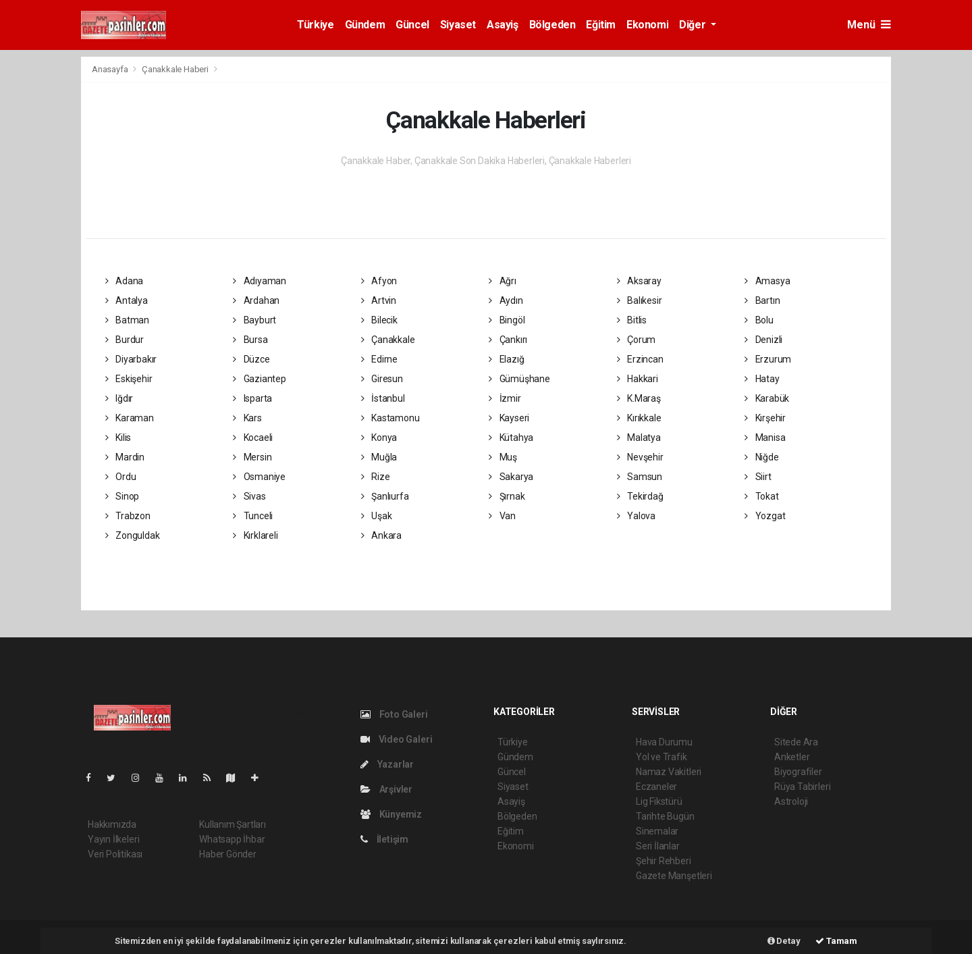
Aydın (506, 300)
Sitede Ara (796, 742)
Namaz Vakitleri (668, 771)
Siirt (758, 476)
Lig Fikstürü (659, 801)
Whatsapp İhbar (232, 839)
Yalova (636, 515)
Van (502, 515)
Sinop (122, 496)
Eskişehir (129, 378)
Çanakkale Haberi (175, 69)
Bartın (762, 300)
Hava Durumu (664, 742)
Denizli (763, 339)
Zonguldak (132, 535)
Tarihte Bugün (665, 816)
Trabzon (128, 515)
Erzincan (640, 359)
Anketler (791, 756)
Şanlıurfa (385, 496)
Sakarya (511, 476)
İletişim (384, 839)
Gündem (365, 24)
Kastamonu (390, 418)
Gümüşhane (519, 378)
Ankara (381, 535)
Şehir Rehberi (663, 860)
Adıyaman (259, 280)
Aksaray (639, 280)
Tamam (836, 941)
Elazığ (506, 359)
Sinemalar (657, 831)
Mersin (252, 457)
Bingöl (506, 320)
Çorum (636, 339)
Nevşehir (640, 457)
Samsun (639, 476)
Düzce (251, 359)
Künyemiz (391, 814)
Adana (124, 280)
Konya (379, 437)
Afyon (379, 280)
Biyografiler (798, 771)
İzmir (505, 398)
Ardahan (256, 300)
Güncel (412, 24)
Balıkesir (639, 300)
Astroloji (791, 801)
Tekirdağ (640, 496)
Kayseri (509, 418)
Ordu (120, 476)
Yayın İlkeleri (113, 839)
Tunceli (253, 515)
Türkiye (315, 24)
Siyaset (458, 24)
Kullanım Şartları (232, 824)
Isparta (252, 398)
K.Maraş (639, 398)
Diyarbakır (131, 359)
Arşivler (386, 789)
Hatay (762, 378)
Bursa (250, 339)
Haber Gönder (227, 854)
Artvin (378, 300)
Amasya (767, 280)
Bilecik (379, 320)
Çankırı (508, 339)
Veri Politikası (115, 854)
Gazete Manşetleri (674, 875)
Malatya (639, 437)
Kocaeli (253, 437)
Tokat (762, 496)
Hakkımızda (112, 824)
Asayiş (502, 24)
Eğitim (601, 24)
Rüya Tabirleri (802, 786)
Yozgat (765, 515)
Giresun (382, 378)
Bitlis (632, 320)
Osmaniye (259, 476)
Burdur (124, 339)
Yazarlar (387, 764)
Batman (127, 320)
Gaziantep (259, 378)
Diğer (693, 24)
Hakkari (637, 378)
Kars (247, 418)
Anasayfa (111, 69)
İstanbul (383, 398)
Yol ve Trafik (661, 756)
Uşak (376, 515)
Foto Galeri (394, 714)
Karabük (767, 398)
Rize (375, 476)
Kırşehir (765, 418)
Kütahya (511, 437)
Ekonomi (647, 24)
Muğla (379, 457)
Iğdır (119, 398)
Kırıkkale (639, 418)
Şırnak (506, 496)
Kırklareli (255, 535)
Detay (784, 941)
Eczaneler (656, 786)
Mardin (124, 457)
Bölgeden (552, 24)
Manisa (765, 437)
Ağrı (502, 280)
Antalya (126, 300)
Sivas (249, 496)
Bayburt (254, 320)
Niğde (762, 457)
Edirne (379, 359)
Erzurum (768, 359)
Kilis (118, 437)
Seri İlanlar (658, 846)
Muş (503, 457)
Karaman (129, 418)
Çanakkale (388, 339)
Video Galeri (396, 739)
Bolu (759, 320)
